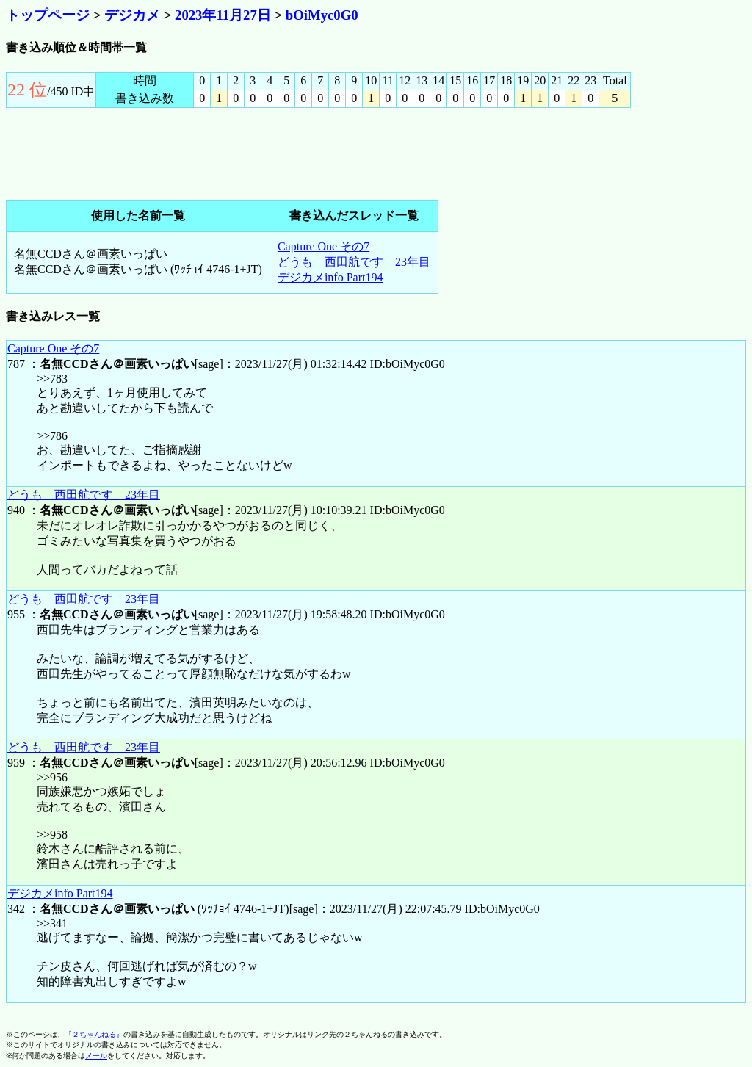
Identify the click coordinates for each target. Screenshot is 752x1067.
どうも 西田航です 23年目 (354, 262)
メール (96, 1056)
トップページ (48, 15)
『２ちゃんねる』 (94, 1034)
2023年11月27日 (223, 15)
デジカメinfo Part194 (330, 277)
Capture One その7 (323, 246)
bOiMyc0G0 (322, 15)
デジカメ (132, 15)
